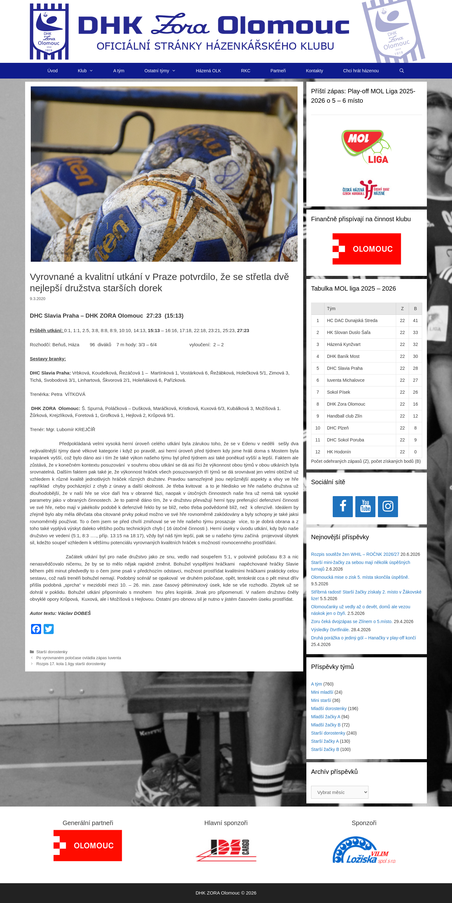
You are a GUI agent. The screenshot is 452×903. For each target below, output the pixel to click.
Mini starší (321, 700)
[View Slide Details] (366, 249)
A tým (118, 70)
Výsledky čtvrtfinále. (330, 629)
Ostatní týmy (165, 71)
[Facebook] (343, 506)
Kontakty (314, 70)
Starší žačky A (325, 741)
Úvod (52, 70)
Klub (90, 71)
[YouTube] (365, 506)
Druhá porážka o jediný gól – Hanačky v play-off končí (363, 637)
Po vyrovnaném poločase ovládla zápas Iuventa (78, 657)
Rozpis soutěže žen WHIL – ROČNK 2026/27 (355, 554)
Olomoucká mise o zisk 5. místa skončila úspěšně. (360, 577)
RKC (245, 70)
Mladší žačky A (325, 716)
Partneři (278, 70)
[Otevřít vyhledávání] (402, 71)
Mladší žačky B (326, 724)
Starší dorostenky (51, 651)
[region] (366, 252)
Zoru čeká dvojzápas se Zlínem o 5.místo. (352, 621)
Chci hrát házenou (361, 70)
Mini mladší (322, 692)
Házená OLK (208, 70)
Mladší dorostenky (329, 708)
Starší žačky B (325, 749)
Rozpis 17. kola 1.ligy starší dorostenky (71, 663)
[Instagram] (388, 506)
